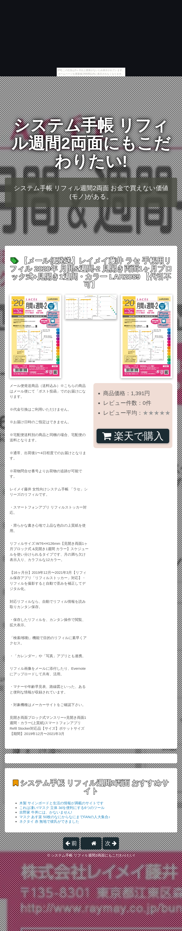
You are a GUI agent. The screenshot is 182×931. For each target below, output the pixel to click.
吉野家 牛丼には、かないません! (45, 812)
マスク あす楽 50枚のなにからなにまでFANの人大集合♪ (64, 817)
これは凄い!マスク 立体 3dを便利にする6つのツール (62, 808)
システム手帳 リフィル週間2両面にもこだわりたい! (91, 143)
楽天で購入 (133, 436)
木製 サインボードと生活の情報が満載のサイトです (61, 803)
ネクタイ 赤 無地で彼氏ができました (49, 821)
